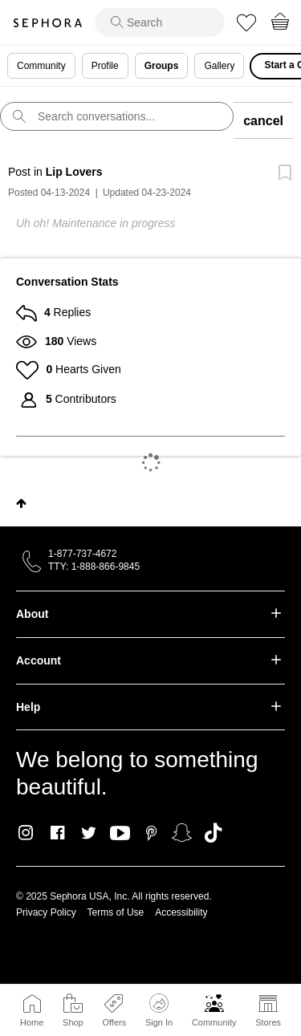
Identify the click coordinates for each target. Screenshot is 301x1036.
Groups (161, 65)
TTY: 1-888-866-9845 (94, 566)
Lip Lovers (74, 171)
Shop (73, 1022)
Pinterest (151, 833)
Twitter (89, 833)
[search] (160, 22)
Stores (268, 1022)
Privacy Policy (46, 912)
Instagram (26, 833)
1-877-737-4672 (82, 553)
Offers (114, 1022)
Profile (105, 65)
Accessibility (181, 912)
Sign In (159, 1010)
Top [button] (21, 503)
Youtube (120, 834)
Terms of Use (115, 912)
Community (214, 1022)
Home (31, 1022)
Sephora (47, 22)
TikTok (213, 833)
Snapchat (182, 833)
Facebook (57, 833)
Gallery (219, 65)
